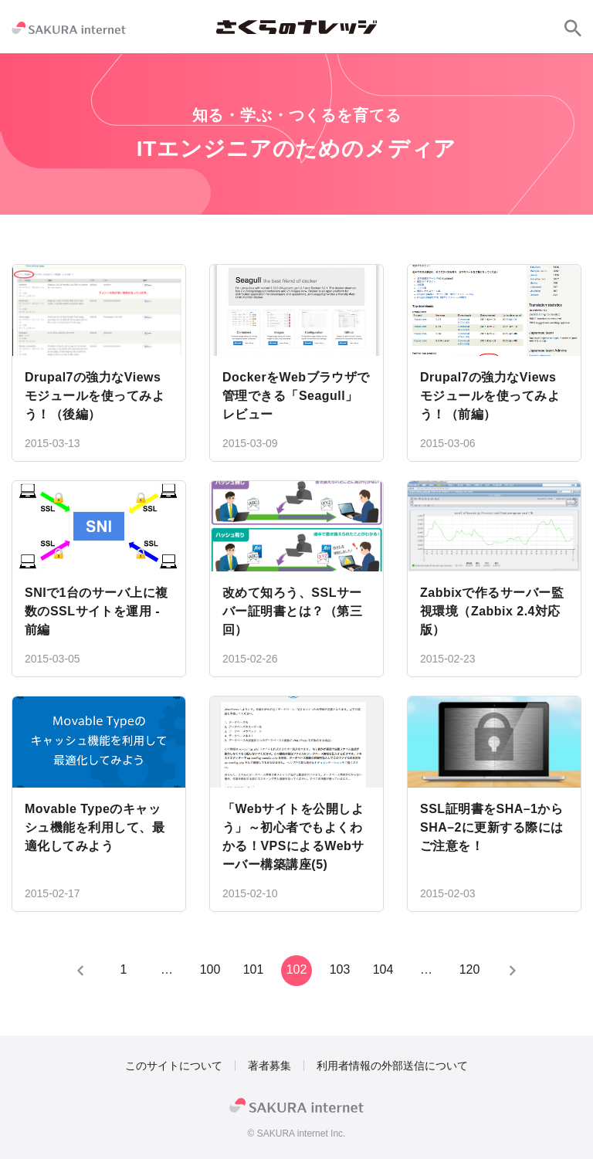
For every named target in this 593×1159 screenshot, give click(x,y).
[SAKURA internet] (69, 28)
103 (340, 969)
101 (253, 969)
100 (210, 969)
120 (469, 969)
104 (383, 969)
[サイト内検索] (572, 27)
